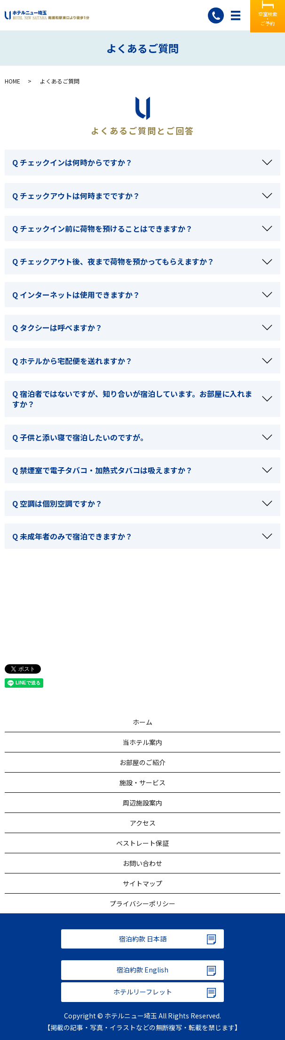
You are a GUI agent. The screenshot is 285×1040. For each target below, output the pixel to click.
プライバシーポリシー (142, 903)
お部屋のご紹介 (142, 762)
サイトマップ (142, 883)
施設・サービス (142, 782)
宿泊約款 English (142, 969)
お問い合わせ (142, 863)
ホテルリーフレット (142, 991)
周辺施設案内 (142, 802)
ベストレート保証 (142, 843)
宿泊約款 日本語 (142, 938)
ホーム (142, 722)
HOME (12, 81)
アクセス (143, 822)
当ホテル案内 (142, 742)
